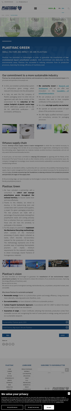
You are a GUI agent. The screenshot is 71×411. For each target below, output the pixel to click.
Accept (49, 407)
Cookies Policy (60, 402)
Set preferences (12, 407)
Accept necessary (33, 407)
